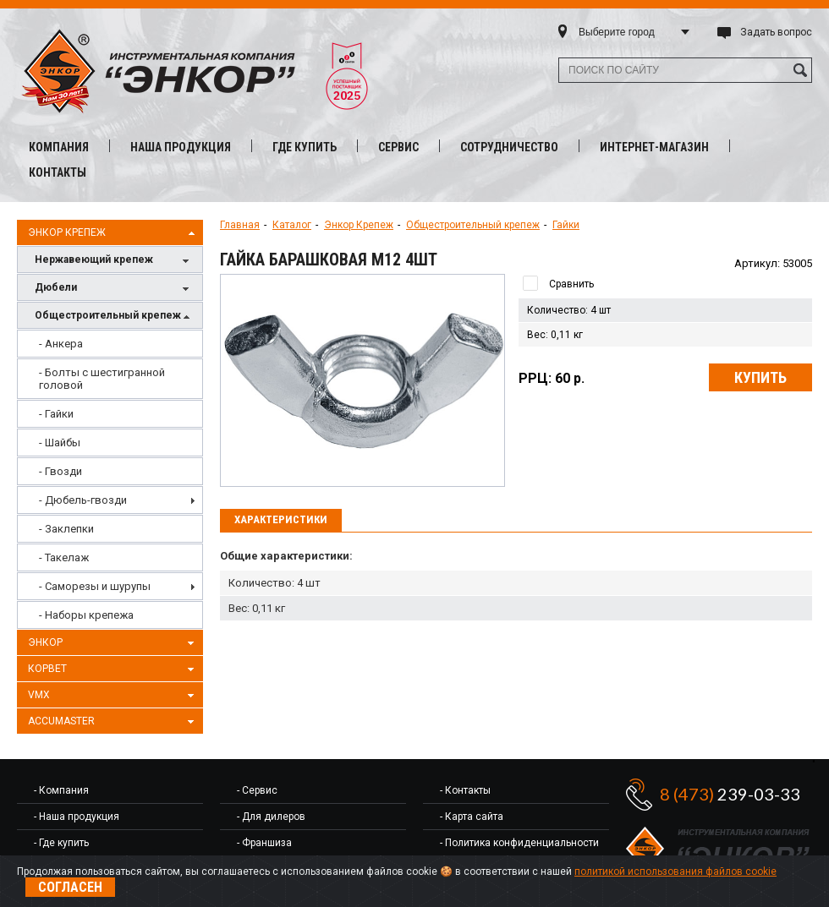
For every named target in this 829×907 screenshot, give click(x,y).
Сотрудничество (509, 147)
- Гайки (56, 413)
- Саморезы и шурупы (95, 586)
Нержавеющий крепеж (114, 261)
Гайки (565, 225)
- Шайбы (59, 442)
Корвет (113, 669)
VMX (113, 695)
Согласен (70, 887)
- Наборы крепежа (86, 615)
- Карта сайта (471, 816)
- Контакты (465, 790)
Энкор (113, 643)
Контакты (57, 172)
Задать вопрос (776, 32)
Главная (240, 225)
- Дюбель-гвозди (83, 500)
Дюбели (114, 288)
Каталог (291, 225)
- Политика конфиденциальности (519, 843)
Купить (760, 377)
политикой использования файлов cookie (675, 871)
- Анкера (61, 343)
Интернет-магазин (654, 147)
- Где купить (61, 843)
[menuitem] (110, 344)
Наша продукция (180, 147)
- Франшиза (264, 843)
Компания (59, 147)
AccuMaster (113, 722)
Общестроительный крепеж (114, 316)
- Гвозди (60, 471)
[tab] (281, 521)
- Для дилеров (271, 816)
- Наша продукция (76, 816)
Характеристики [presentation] (280, 519)
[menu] (110, 479)
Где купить (304, 147)
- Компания (61, 790)
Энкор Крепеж (113, 233)
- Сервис (257, 790)
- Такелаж (64, 557)
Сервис (398, 147)
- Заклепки (66, 528)
